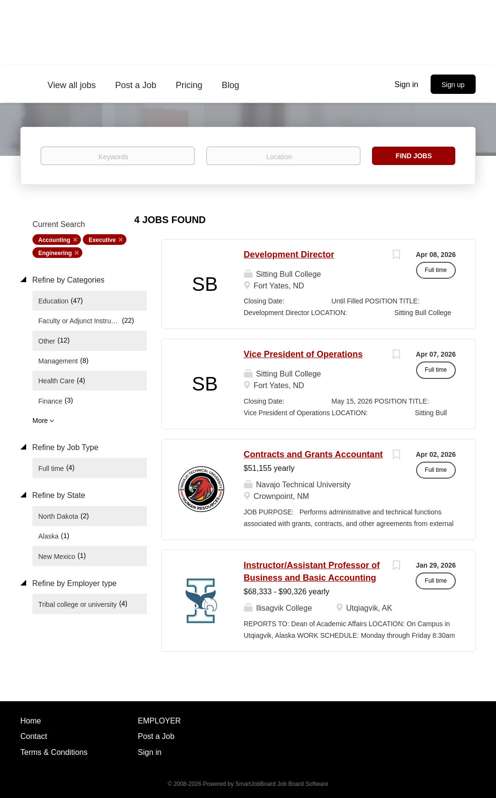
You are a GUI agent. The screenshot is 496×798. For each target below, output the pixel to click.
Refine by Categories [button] (67, 280)
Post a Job (156, 736)
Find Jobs (414, 156)
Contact (33, 736)
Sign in (406, 84)
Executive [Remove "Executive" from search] (102, 240)
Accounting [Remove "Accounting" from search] (54, 240)
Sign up (453, 85)
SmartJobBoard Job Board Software (281, 784)
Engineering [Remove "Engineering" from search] (55, 253)
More (40, 420)
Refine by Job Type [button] (64, 447)
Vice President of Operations (303, 354)
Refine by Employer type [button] (73, 583)
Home (30, 721)
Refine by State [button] (57, 495)
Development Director (289, 254)
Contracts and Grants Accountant (313, 454)
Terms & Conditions (54, 752)
